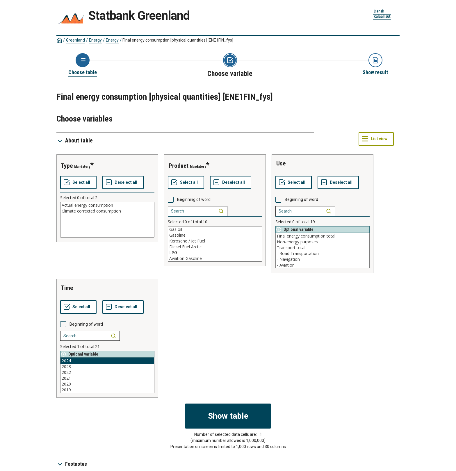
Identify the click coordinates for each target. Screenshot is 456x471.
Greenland (75, 40)
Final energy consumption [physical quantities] (177, 40)
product (178, 165)
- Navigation (322, 259)
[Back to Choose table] (82, 64)
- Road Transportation (322, 253)
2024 (107, 361)
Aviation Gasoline (215, 258)
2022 (107, 372)
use (281, 163)
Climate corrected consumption (107, 211)
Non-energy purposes (322, 242)
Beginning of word (194, 199)
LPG (215, 253)
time (67, 287)
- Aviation (322, 265)
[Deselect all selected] (123, 182)
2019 (107, 390)
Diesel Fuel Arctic (215, 247)
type (67, 165)
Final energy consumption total (322, 236)
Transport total (322, 248)
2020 (107, 384)
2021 (107, 378)
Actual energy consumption (107, 205)
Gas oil (215, 229)
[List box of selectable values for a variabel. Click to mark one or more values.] (107, 220)
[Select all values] (78, 182)
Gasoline (215, 235)
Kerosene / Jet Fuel (215, 241)
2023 (107, 367)
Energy (95, 40)
